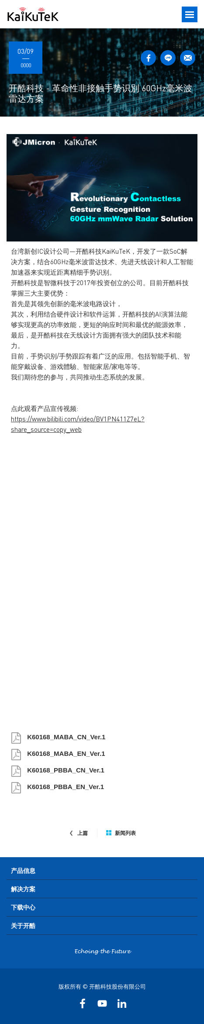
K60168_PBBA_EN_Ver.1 (64, 786)
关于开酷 (23, 925)
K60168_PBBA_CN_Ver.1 (64, 770)
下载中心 (23, 907)
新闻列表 (121, 833)
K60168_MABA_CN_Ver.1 (65, 737)
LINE (168, 58)
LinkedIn (121, 1003)
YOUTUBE (102, 1003)
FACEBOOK (148, 58)
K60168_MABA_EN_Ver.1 (65, 753)
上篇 (78, 833)
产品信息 (23, 870)
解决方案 (23, 889)
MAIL (187, 58)
